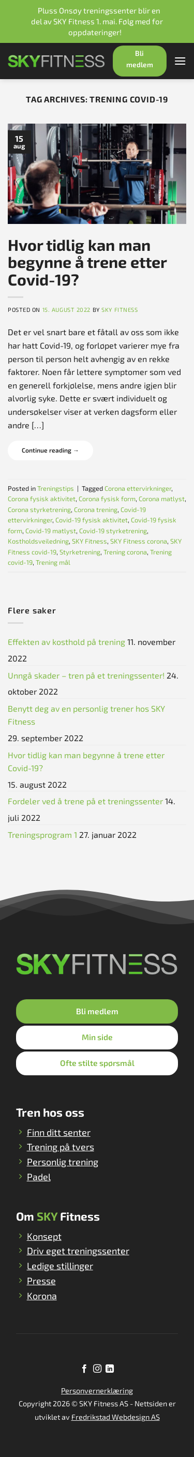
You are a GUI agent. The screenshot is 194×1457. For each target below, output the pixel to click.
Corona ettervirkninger (138, 488)
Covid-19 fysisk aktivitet (91, 520)
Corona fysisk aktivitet (42, 498)
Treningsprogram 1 (42, 834)
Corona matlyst (162, 498)
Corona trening (95, 509)
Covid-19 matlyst (50, 531)
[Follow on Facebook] (84, 1369)
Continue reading (50, 450)
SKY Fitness (119, 309)
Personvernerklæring (97, 1390)
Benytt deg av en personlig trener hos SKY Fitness (86, 715)
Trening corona (125, 552)
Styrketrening (79, 552)
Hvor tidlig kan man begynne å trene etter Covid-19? (87, 262)
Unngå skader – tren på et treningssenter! (86, 675)
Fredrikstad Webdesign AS (115, 1417)
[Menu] (180, 60)
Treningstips (55, 488)
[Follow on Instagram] (97, 1369)
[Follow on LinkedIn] (110, 1369)
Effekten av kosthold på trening (66, 642)
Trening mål (53, 562)
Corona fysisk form (107, 498)
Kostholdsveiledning (38, 541)
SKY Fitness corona (138, 541)
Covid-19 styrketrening (113, 531)
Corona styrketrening (39, 509)
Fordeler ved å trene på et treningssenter (85, 801)
